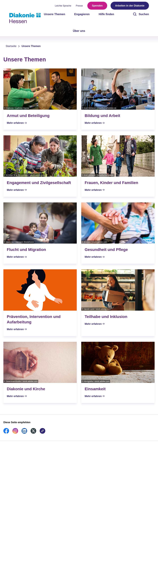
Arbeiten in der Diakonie (129, 5)
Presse (79, 6)
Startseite (11, 46)
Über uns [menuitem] (79, 30)
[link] (6, 432)
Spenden (97, 5)
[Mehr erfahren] (40, 99)
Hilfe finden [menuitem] (106, 14)
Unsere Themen (31, 46)
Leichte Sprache (63, 6)
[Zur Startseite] (25, 18)
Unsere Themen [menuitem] (54, 14)
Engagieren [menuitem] (82, 14)
